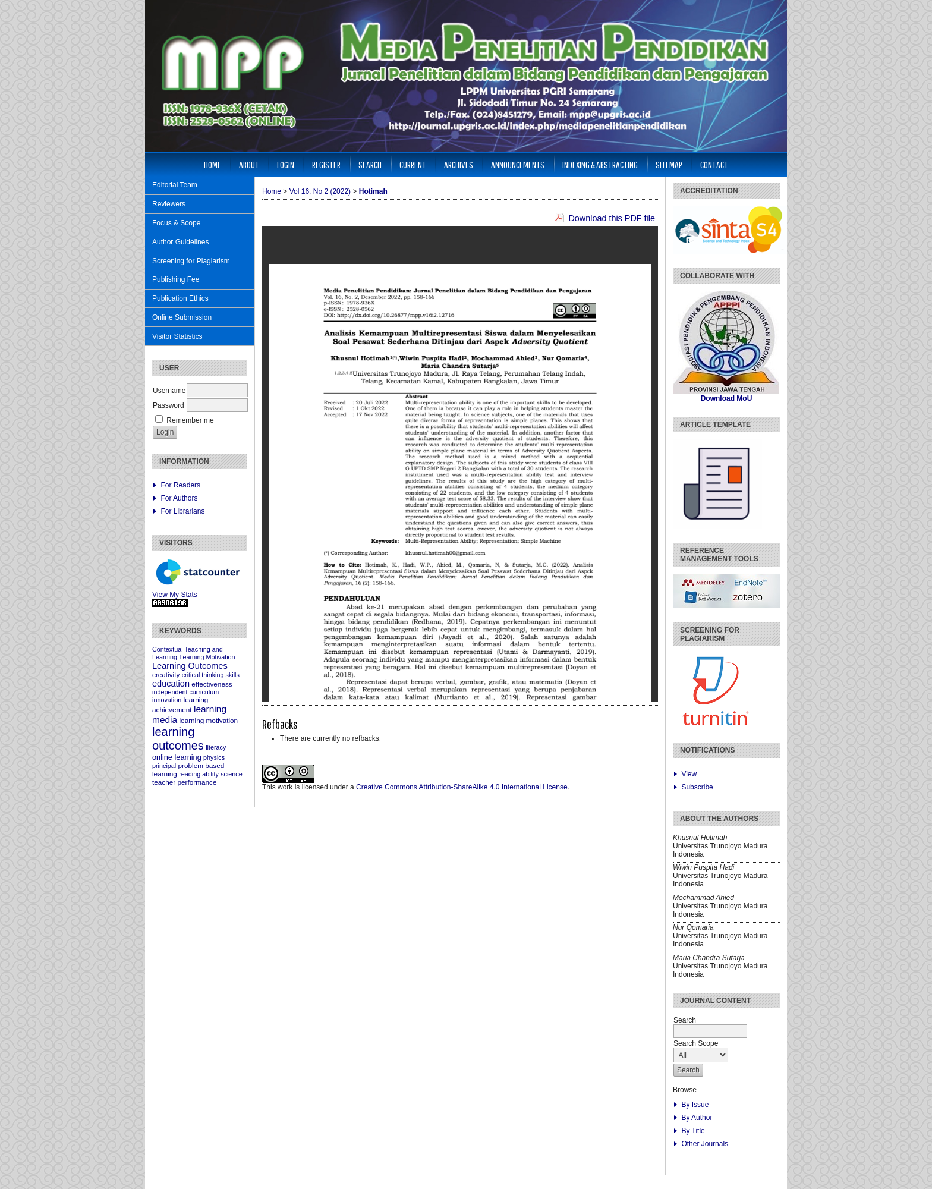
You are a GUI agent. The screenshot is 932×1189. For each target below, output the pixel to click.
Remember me (189, 420)
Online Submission (182, 317)
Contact (714, 164)
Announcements (517, 164)
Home (212, 164)
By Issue (695, 1104)
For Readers (180, 485)
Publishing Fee (175, 279)
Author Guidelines (180, 242)
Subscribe (697, 787)
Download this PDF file (611, 218)
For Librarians (182, 511)
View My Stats (174, 594)
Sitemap (669, 164)
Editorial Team (174, 185)
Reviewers (168, 204)
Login (285, 164)
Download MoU (726, 398)
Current (412, 164)
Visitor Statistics (177, 336)
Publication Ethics (180, 298)
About (249, 164)
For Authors (178, 498)
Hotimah (373, 191)
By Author (696, 1117)
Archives (458, 164)
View (689, 774)
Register (326, 164)
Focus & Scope (176, 223)
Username (169, 390)
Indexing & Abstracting (600, 164)
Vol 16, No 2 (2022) (320, 191)
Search (370, 164)
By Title (692, 1131)
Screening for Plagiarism (191, 261)
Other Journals (704, 1144)
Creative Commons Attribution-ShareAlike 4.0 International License (462, 787)
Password (168, 405)
